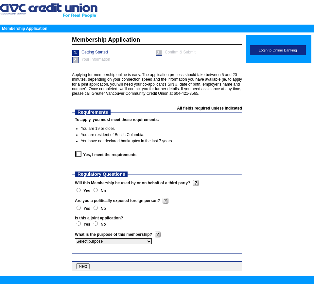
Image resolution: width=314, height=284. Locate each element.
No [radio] (103, 191)
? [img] (196, 183)
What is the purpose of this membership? (114, 234)
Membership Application (24, 28)
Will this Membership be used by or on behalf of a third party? (133, 183)
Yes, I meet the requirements (109, 154)
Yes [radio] (87, 191)
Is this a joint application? (99, 218)
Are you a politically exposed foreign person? (118, 200)
